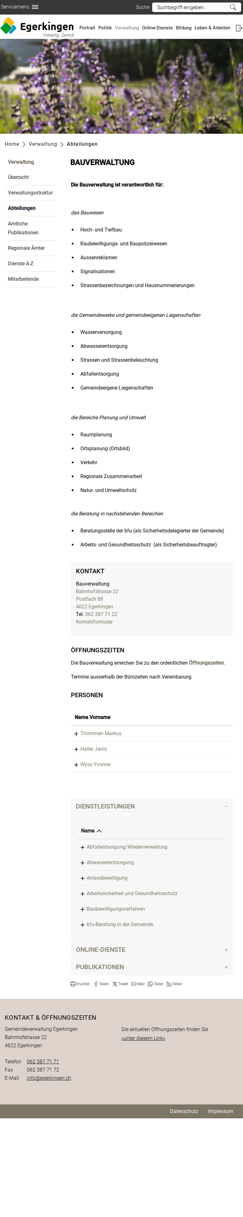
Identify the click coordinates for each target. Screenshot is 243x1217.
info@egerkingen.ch (49, 1177)
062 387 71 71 (43, 1160)
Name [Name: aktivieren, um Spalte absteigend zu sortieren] (88, 884)
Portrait (87, 28)
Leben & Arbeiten (212, 28)
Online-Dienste (157, 28)
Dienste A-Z (21, 264)
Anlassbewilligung (107, 946)
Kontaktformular (94, 622)
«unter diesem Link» (143, 1137)
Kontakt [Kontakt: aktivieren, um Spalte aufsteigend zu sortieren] (200, 725)
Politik (105, 28)
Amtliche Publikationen (23, 228)
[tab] (152, 859)
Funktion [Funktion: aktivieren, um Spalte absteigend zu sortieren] (118, 725)
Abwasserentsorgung (110, 923)
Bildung (183, 28)
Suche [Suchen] (233, 7)
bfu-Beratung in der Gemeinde (120, 1015)
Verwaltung (127, 28)
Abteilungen (32, 207)
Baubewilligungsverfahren (116, 992)
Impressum (220, 1210)
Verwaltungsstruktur (30, 193)
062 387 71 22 (101, 614)
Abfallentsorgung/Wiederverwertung (127, 900)
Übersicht (18, 177)
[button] (80, 1082)
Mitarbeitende (23, 279)
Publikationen (100, 1065)
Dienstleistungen (105, 859)
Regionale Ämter (26, 248)
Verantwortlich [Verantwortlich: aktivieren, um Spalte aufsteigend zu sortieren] (198, 884)
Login (239, 28)
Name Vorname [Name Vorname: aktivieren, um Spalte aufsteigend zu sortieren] (85, 721)
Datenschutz (184, 1210)
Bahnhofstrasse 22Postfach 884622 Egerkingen (97, 599)
